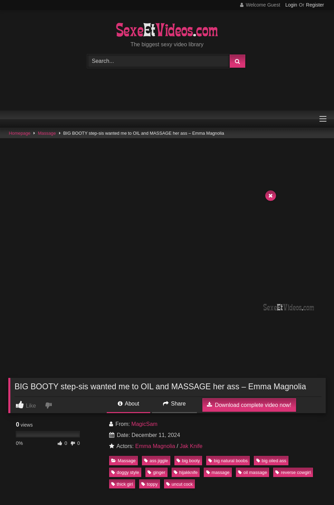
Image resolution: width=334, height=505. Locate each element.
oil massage (252, 472)
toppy (149, 484)
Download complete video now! (249, 405)
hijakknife (186, 472)
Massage (47, 133)
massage (218, 472)
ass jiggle (156, 460)
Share (174, 404)
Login (291, 5)
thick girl (122, 484)
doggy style (125, 472)
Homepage (20, 133)
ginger (156, 472)
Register (315, 5)
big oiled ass (271, 460)
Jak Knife (191, 446)
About (128, 404)
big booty (188, 460)
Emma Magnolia (155, 446)
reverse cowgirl (293, 472)
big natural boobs (228, 460)
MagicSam (144, 424)
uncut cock (179, 484)
